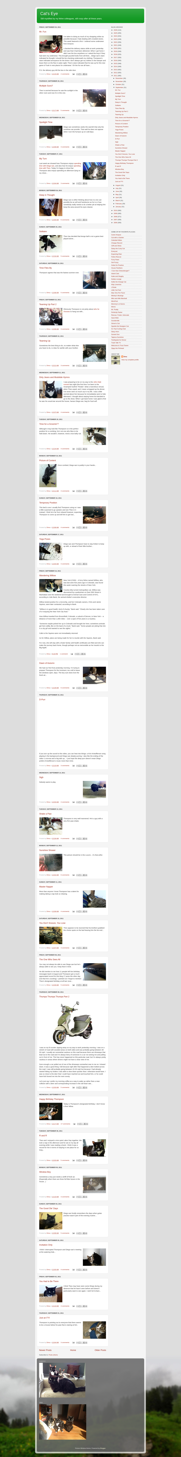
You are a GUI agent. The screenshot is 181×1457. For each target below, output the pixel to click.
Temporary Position (48, 503)
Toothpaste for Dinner (118, 340)
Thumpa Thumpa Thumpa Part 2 (54, 996)
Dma (125, 356)
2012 (116, 72)
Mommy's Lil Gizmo (118, 304)
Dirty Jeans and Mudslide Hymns (54, 377)
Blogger (103, 1448)
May (117, 194)
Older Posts (100, 1350)
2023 (116, 39)
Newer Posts (45, 1350)
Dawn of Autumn (46, 663)
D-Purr (42, 699)
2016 (116, 60)
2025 (116, 33)
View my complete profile (130, 360)
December (119, 78)
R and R (43, 1135)
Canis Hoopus (116, 235)
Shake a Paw (45, 814)
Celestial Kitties (116, 240)
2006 (116, 222)
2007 (116, 219)
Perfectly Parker (116, 312)
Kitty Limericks (116, 284)
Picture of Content (47, 460)
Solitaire (43, 231)
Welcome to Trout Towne (119, 345)
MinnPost (114, 301)
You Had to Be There (49, 1281)
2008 (116, 216)
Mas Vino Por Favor (118, 293)
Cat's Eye (49, 13)
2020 (116, 48)
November (119, 81)
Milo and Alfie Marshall (119, 298)
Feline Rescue (116, 257)
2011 (116, 75)
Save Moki (115, 318)
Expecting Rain (116, 254)
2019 (116, 51)
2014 (116, 66)
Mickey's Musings (117, 295)
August (118, 185)
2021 (116, 45)
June (117, 191)
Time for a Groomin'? (49, 424)
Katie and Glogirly (117, 276)
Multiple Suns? (46, 86)
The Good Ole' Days (48, 1208)
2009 (116, 213)
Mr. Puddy (114, 309)
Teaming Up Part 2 (47, 304)
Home (73, 1350)
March (118, 200)
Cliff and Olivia (116, 246)
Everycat (114, 251)
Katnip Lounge (116, 279)
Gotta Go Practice (117, 265)
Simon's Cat (115, 323)
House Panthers (116, 268)
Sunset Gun (115, 334)
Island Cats (115, 273)
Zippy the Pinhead (117, 348)
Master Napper (46, 887)
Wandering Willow (47, 575)
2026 (116, 30)
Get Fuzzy (114, 262)
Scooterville (115, 320)
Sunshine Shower (47, 850)
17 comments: (66, 1124)
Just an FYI (44, 1318)
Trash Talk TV (116, 343)
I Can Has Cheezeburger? (120, 271)
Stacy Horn (115, 331)
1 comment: (64, 654)
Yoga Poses (44, 539)
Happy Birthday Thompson (51, 1099)
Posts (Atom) (53, 1355)
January (119, 206)
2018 (116, 54)
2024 (116, 36)
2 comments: (65, 74)
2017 (116, 57)
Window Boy (45, 1172)
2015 (116, 63)
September (120, 87)
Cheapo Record (116, 243)
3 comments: (65, 147)
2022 (116, 42)
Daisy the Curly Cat (118, 248)
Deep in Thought (47, 195)
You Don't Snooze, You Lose (52, 923)
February (119, 203)
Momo (113, 307)
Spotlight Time (45, 122)
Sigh (41, 777)
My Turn (43, 159)
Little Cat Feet (116, 290)
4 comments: (65, 412)
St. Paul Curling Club (118, 329)
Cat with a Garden (117, 237)
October (119, 84)
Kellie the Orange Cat (118, 282)
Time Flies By (45, 268)
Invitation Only (45, 1245)
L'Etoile (113, 287)
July (117, 188)
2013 (116, 69)
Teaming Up (44, 341)
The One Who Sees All (49, 959)
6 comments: (65, 220)
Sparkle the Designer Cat (120, 326)
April (117, 197)
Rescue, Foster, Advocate (120, 315)
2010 (116, 210)
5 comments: (65, 110)
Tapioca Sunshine (117, 337)
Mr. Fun (42, 32)
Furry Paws (115, 260)
